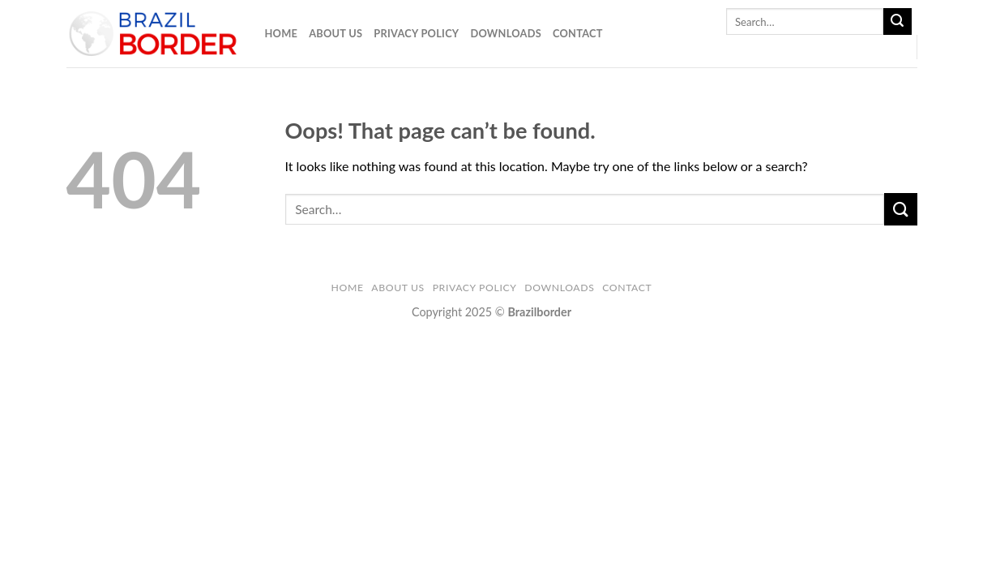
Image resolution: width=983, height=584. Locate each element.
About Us (335, 33)
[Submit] (897, 22)
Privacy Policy (416, 33)
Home (281, 33)
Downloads (505, 33)
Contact (578, 33)
